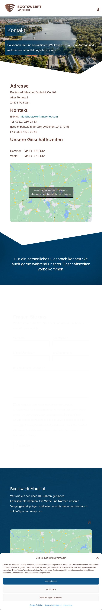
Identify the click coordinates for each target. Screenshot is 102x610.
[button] (97, 557)
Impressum (68, 605)
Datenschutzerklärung (53, 605)
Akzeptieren (51, 581)
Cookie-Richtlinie (36, 605)
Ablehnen (51, 589)
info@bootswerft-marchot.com (39, 116)
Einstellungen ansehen (51, 597)
